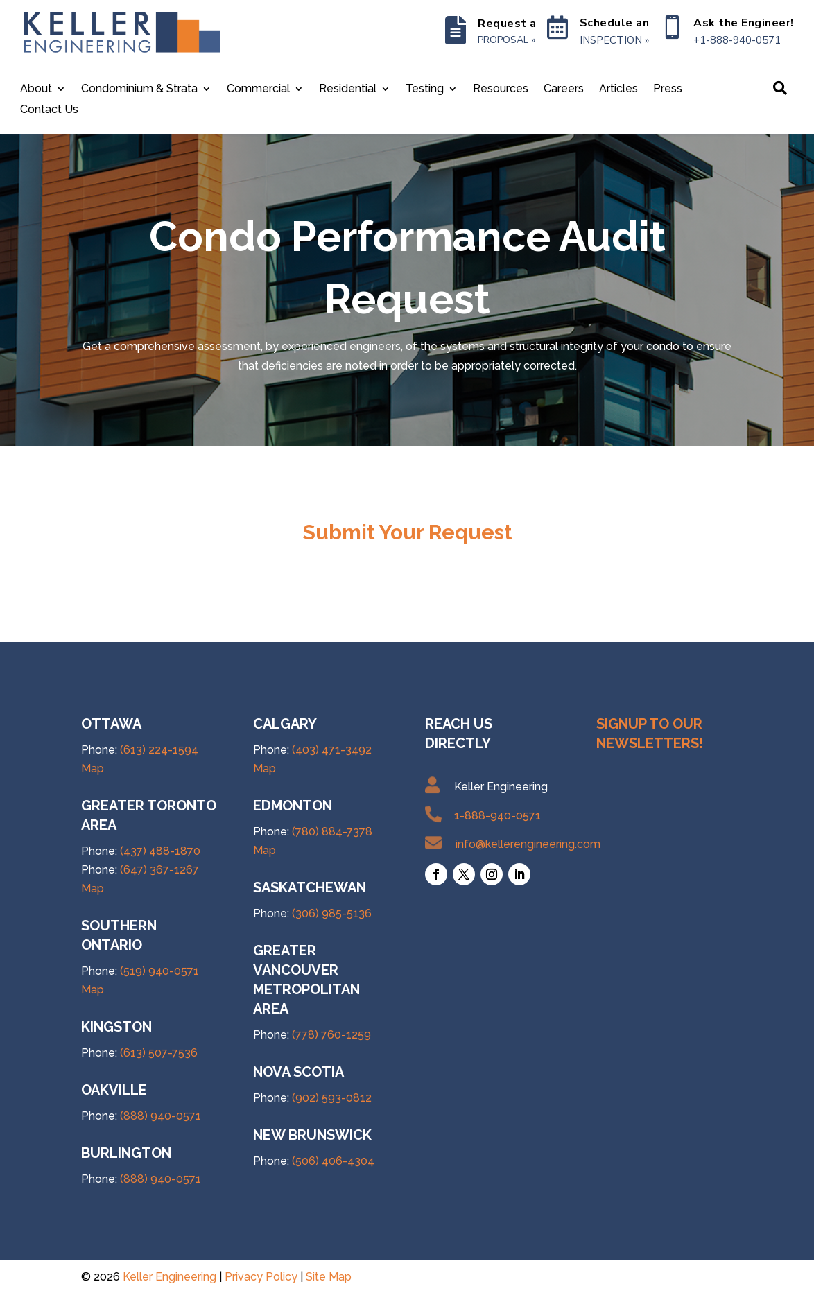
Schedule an (615, 23)
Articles (618, 89)
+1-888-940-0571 (737, 40)
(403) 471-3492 (332, 749)
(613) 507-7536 (159, 1052)
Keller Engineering (169, 1276)
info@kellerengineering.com (528, 844)
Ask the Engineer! (743, 23)
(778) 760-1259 (331, 1034)
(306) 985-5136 (332, 913)
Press (667, 89)
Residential (347, 89)
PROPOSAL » (506, 39)
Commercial (258, 89)
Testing (425, 89)
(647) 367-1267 (159, 869)
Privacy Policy (261, 1276)
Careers (564, 89)
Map (92, 768)
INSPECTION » (614, 40)
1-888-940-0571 (497, 815)
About (36, 89)
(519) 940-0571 (159, 971)
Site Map (329, 1276)
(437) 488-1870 (160, 851)
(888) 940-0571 (160, 1115)
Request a (507, 23)
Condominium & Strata (139, 89)
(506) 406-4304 (333, 1161)
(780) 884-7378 (332, 831)
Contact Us (49, 110)
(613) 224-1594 (159, 749)
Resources (500, 89)
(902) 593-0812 (332, 1097)
